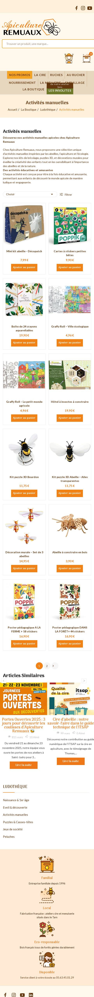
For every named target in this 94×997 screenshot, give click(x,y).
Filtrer (68, 194)
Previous (3, 680)
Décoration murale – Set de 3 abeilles (24, 554)
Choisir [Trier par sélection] (30, 194)
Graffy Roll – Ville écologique (70, 326)
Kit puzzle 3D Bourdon (24, 477)
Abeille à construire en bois (69, 552)
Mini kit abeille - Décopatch (24, 251)
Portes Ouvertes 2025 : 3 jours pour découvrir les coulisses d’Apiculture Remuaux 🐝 (23, 725)
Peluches (9, 836)
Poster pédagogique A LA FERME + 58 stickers (24, 629)
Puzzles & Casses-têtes (18, 822)
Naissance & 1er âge (16, 800)
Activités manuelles (15, 814)
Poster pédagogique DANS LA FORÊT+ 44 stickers (69, 629)
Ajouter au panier (24, 267)
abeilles (53, 153)
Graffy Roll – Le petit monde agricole (24, 403)
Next (84, 680)
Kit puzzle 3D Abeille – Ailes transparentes (70, 478)
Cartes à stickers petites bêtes (70, 253)
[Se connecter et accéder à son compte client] (69, 58)
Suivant (53, 666)
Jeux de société (13, 829)
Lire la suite (24, 765)
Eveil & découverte (15, 807)
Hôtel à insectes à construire (70, 401)
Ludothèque (15, 787)
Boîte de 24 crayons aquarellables (24, 328)
